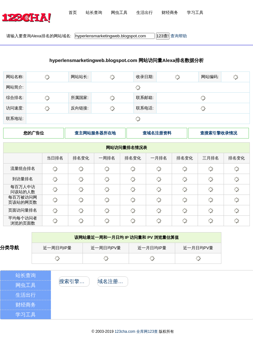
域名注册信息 (112, 281)
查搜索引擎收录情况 (218, 133)
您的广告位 (33, 133)
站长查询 (25, 275)
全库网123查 (147, 331)
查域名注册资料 (157, 133)
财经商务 (25, 304)
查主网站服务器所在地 (95, 133)
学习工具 (25, 314)
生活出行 (25, 295)
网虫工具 (25, 285)
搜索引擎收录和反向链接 (74, 281)
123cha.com (124, 331)
